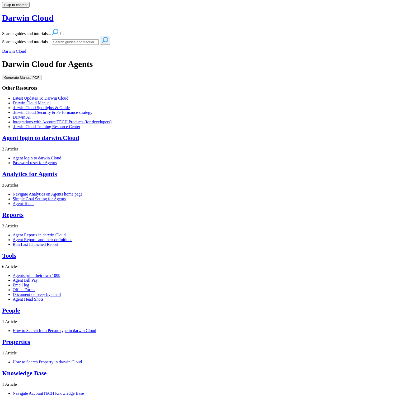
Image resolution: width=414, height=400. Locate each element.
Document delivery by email (37, 294)
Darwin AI (22, 117)
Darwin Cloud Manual (32, 103)
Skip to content (15, 5)
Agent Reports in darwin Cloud (39, 235)
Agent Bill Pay (25, 280)
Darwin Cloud (14, 51)
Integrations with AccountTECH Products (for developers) (62, 122)
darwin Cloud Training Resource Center (46, 126)
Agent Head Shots (28, 299)
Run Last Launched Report (35, 244)
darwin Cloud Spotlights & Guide (41, 107)
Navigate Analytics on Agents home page (47, 194)
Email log (21, 285)
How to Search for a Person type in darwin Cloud (54, 330)
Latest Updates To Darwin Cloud (40, 98)
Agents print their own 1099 (36, 275)
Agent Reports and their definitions (42, 239)
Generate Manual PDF (21, 78)
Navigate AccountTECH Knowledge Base (48, 393)
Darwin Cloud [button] (28, 18)
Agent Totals (23, 203)
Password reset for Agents (35, 162)
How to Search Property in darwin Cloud (47, 362)
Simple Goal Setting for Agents (39, 199)
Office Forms (24, 289)
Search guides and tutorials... (26, 42)
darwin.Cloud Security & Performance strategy (52, 112)
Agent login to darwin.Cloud (37, 158)
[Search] (75, 42)
